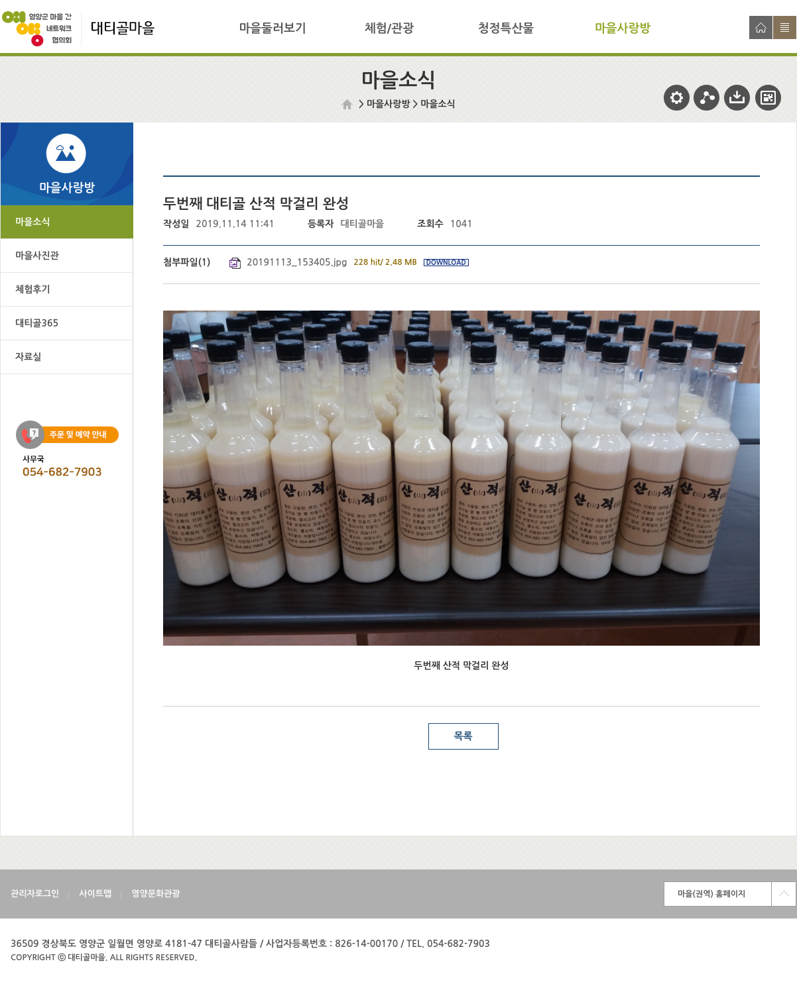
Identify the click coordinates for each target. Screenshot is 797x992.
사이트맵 (784, 27)
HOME (348, 104)
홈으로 (760, 27)
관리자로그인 (35, 893)
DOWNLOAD (446, 263)
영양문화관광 (155, 893)
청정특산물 (506, 28)
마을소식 (438, 104)
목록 (463, 736)
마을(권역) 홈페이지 (711, 894)
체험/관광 (389, 28)
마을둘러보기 (272, 28)
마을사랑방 (623, 28)
